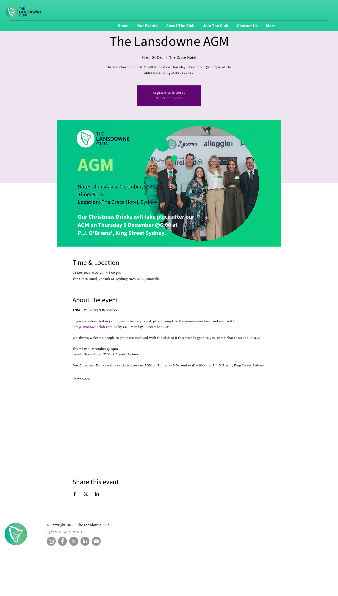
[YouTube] (96, 541)
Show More (81, 379)
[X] (73, 541)
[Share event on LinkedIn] (97, 494)
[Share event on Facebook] (74, 494)
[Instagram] (51, 541)
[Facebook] (62, 541)
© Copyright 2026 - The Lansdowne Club (78, 525)
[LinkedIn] (84, 541)
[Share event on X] (86, 494)
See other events (169, 98)
